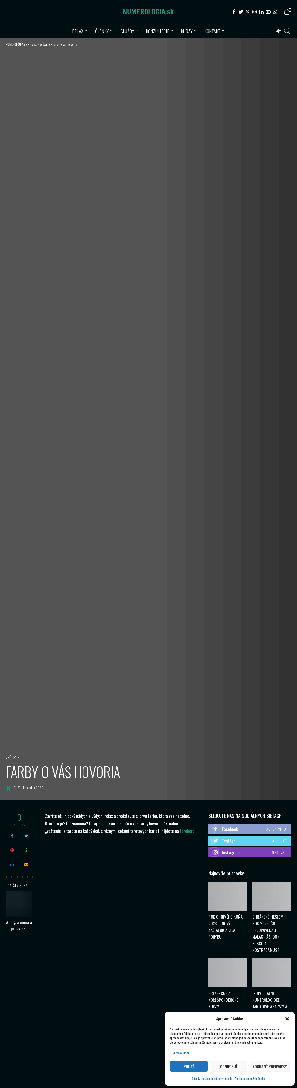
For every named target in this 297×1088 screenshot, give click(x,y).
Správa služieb (181, 1053)
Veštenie (12, 758)
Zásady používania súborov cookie (212, 1078)
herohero (187, 831)
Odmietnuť (228, 1066)
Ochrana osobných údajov (250, 1078)
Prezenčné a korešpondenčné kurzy (223, 1000)
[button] (287, 1018)
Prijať (189, 1066)
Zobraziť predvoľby (270, 1066)
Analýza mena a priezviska (19, 925)
